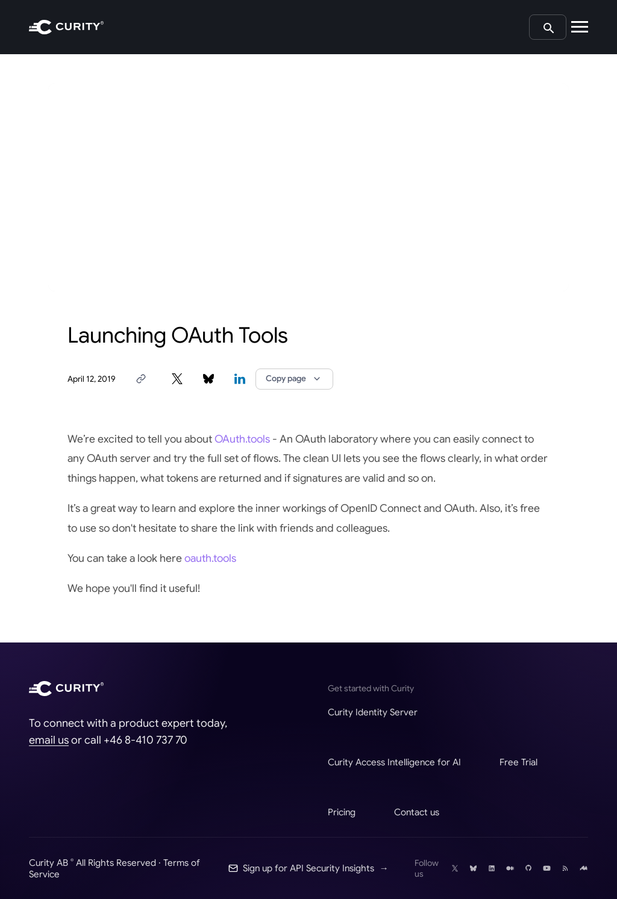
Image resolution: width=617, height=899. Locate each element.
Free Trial (518, 762)
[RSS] (565, 868)
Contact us (416, 812)
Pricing (341, 812)
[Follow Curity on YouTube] (546, 868)
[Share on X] (177, 379)
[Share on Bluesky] (208, 379)
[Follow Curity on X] (455, 868)
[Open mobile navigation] (579, 27)
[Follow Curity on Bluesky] (473, 868)
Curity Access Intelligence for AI (394, 762)
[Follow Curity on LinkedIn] (491, 868)
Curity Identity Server (373, 712)
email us (49, 740)
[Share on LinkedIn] (240, 379)
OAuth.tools (242, 439)
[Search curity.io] (547, 27)
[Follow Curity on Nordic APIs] (583, 868)
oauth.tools (210, 558)
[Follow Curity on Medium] (510, 868)
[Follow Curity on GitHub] (528, 868)
